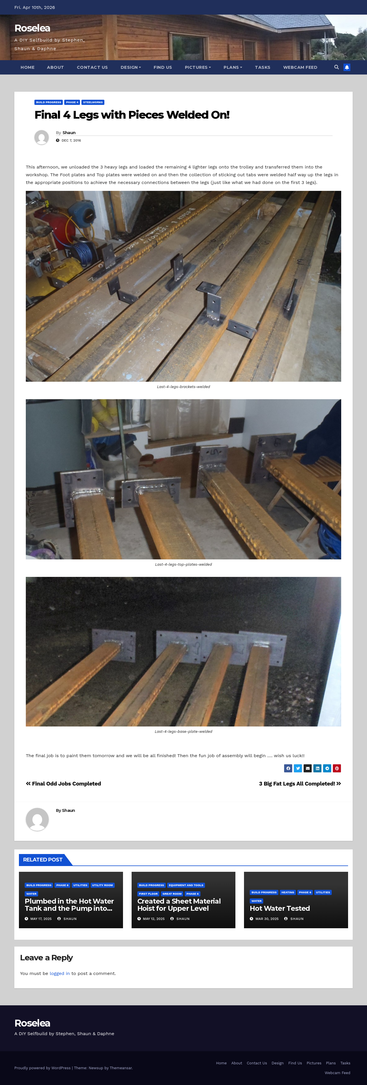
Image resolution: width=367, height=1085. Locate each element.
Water (31, 893)
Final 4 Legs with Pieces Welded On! (131, 115)
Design (131, 67)
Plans (233, 67)
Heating (288, 892)
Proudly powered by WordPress (43, 1068)
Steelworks (93, 102)
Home (27, 67)
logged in (60, 973)
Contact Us (92, 67)
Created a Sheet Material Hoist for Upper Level (179, 904)
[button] (336, 67)
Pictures (198, 67)
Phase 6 (62, 885)
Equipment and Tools (186, 885)
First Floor (148, 893)
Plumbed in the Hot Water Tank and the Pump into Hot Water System (69, 908)
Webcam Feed (300, 67)
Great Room (172, 893)
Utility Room (102, 885)
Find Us (163, 67)
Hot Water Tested (280, 908)
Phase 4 (72, 102)
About (55, 67)
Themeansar (121, 1068)
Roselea (32, 28)
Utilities (80, 885)
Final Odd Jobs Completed (63, 783)
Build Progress (48, 102)
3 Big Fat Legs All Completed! (300, 783)
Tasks (263, 67)
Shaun (69, 132)
